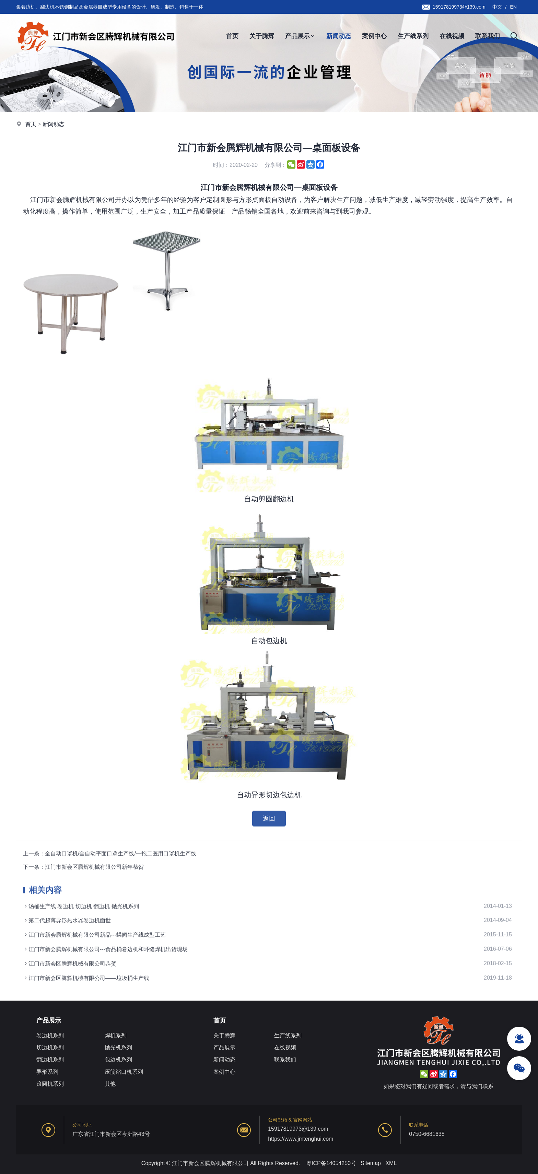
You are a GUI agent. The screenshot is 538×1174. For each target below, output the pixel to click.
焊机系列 (116, 1035)
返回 (269, 825)
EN (513, 7)
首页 (232, 36)
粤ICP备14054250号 (331, 1163)
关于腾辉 (261, 36)
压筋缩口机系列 (124, 1072)
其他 (110, 1084)
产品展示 (300, 36)
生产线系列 (413, 36)
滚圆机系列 (50, 1084)
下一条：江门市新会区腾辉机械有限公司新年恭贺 (83, 886)
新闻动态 (338, 36)
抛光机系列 (118, 1047)
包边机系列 (118, 1059)
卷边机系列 (50, 1035)
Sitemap (371, 1163)
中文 (497, 7)
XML (391, 1163)
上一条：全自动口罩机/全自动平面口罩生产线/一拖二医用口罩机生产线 (109, 873)
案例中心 (374, 36)
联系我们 (487, 36)
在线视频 (452, 36)
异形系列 (47, 1072)
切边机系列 (50, 1047)
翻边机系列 (50, 1059)
